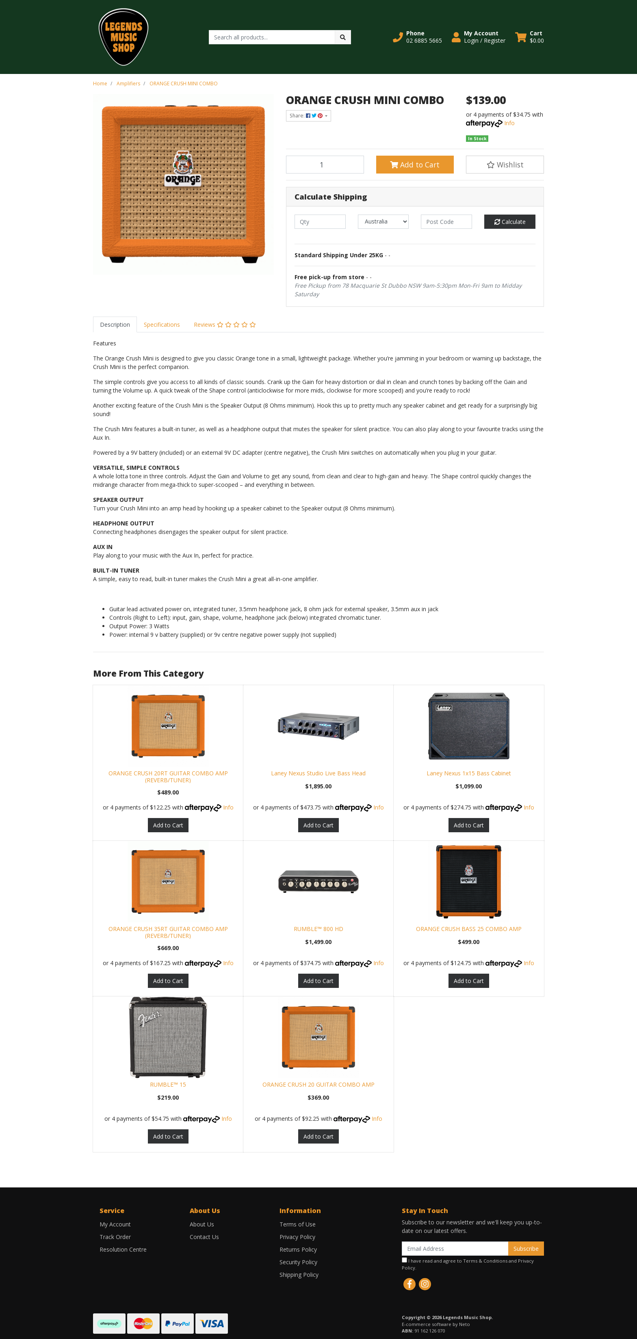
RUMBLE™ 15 (168, 1084)
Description (115, 324)
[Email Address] (455, 1248)
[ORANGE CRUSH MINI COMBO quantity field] (325, 165)
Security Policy (298, 1262)
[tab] (115, 324)
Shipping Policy (299, 1274)
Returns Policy (298, 1249)
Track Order (115, 1237)
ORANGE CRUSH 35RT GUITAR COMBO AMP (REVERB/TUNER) (168, 932)
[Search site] (343, 37)
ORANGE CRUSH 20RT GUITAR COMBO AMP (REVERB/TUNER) (168, 776)
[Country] (383, 222)
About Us (202, 1224)
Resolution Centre (123, 1249)
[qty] (320, 222)
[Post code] (446, 222)
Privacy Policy (297, 1237)
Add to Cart (415, 164)
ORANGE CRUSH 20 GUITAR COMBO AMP (318, 1084)
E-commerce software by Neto (436, 1324)
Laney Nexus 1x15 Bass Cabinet (469, 773)
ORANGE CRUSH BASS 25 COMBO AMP (469, 929)
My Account (115, 1224)
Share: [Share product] (307, 115)
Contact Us (204, 1237)
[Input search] (272, 37)
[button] (417, 37)
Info (509, 123)
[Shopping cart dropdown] (529, 37)
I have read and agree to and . (468, 1264)
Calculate (510, 222)
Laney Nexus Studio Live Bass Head (318, 773)
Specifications (162, 324)
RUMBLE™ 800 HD (318, 929)
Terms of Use (298, 1224)
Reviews (225, 324)
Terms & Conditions (485, 1261)
